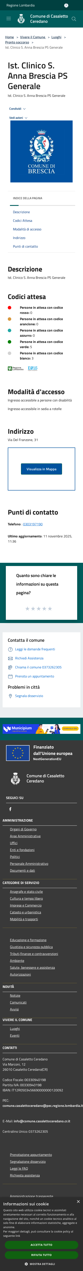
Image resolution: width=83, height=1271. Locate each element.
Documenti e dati (22, 870)
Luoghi (56, 37)
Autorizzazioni (20, 974)
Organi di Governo (23, 829)
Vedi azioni (19, 117)
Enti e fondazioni (22, 849)
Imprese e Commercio (26, 905)
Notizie (15, 995)
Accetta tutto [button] (41, 1245)
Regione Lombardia (20, 5)
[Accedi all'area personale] (66, 5)
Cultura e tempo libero (26, 898)
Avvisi (14, 1009)
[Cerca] (74, 19)
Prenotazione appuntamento (31, 1154)
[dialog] (41, 1234)
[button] (41, 1264)
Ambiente (17, 960)
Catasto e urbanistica (25, 912)
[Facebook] (10, 809)
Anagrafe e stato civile (26, 891)
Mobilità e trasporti (24, 919)
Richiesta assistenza (25, 1175)
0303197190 (33, 524)
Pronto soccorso (17, 42)
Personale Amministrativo (29, 863)
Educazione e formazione (28, 939)
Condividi (18, 108)
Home (9, 37)
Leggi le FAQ (19, 1168)
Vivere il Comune (33, 37)
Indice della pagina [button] (27, 198)
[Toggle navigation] (8, 18)
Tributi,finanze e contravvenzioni (34, 953)
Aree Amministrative (25, 836)
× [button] (78, 1201)
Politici (15, 856)
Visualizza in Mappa (41, 469)
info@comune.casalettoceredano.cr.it (42, 1121)
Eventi (14, 1035)
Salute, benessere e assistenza (32, 967)
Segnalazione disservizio (28, 1161)
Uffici (14, 842)
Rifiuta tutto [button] (41, 1255)
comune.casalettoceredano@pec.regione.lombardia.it (43, 1105)
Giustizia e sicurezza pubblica (31, 946)
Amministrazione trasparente (31, 1196)
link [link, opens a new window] (18, 1236)
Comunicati (18, 1002)
